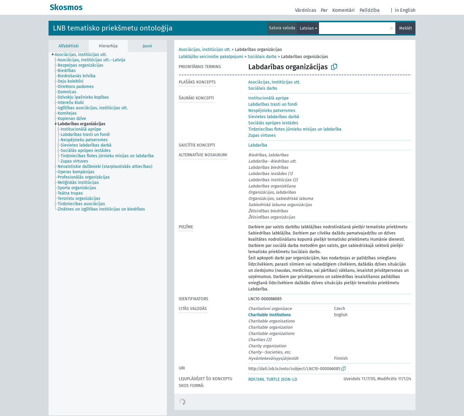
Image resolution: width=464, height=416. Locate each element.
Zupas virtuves (262, 135)
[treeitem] (83, 54)
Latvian (307, 28)
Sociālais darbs (262, 56)
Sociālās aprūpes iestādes (273, 123)
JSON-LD (289, 379)
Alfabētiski (69, 46)
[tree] (108, 233)
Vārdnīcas (305, 10)
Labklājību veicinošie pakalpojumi (211, 56)
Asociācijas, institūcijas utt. (205, 49)
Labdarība (257, 145)
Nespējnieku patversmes (271, 110)
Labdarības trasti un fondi (272, 104)
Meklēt (405, 28)
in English (405, 10)
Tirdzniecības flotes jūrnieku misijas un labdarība (294, 129)
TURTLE (273, 379)
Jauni (147, 46)
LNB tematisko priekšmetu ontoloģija (113, 28)
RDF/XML (256, 379)
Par (324, 10)
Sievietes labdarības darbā (273, 116)
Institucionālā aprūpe (268, 98)
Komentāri (343, 10)
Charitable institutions (269, 314)
